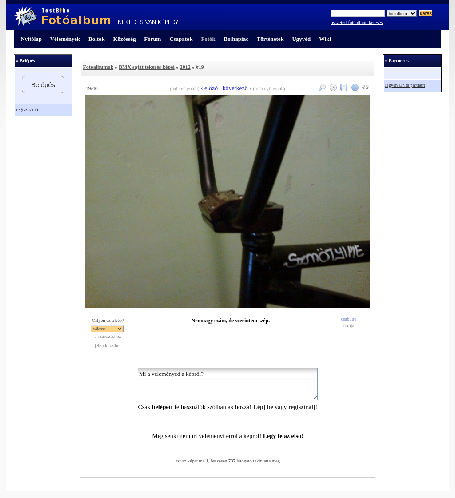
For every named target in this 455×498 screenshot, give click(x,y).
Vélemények (65, 39)
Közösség (124, 39)
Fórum (152, 39)
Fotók (208, 39)
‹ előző (209, 88)
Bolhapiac (236, 39)
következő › (237, 88)
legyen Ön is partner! (405, 85)
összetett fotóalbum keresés (357, 22)
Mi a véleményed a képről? (228, 384)
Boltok (96, 39)
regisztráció (27, 109)
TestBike (96, 17)
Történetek (270, 39)
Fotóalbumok (98, 67)
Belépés (43, 84)
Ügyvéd (301, 39)
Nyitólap (31, 39)
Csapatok (180, 39)
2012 (185, 67)
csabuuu (348, 319)
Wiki (325, 39)
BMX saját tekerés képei (147, 67)
